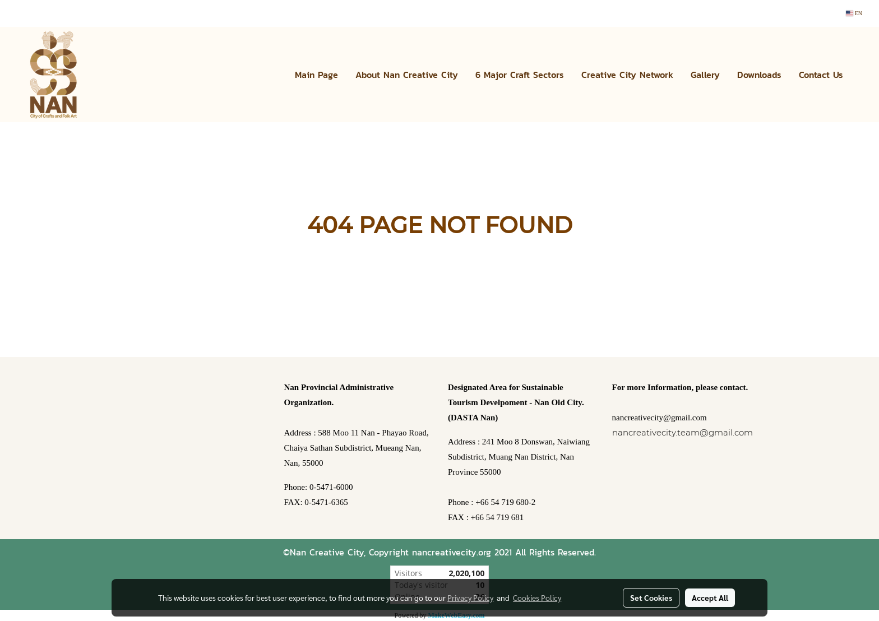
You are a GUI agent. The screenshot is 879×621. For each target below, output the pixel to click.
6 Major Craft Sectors (519, 74)
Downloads (759, 74)
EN (854, 13)
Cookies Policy (537, 597)
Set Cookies (651, 597)
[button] (861, 74)
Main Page (316, 74)
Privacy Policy (470, 597)
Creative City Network (627, 74)
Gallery (705, 74)
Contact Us (821, 74)
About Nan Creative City (406, 74)
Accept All (710, 597)
